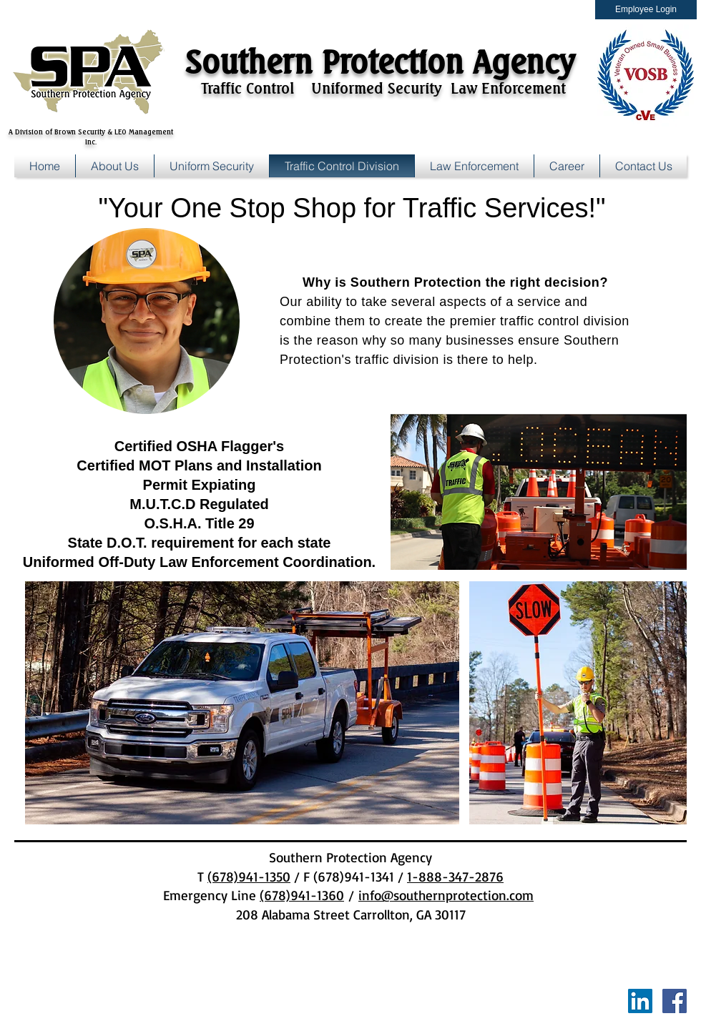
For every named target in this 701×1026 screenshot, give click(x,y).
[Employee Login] (646, 9)
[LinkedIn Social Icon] (640, 1001)
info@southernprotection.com (446, 895)
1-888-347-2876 (455, 876)
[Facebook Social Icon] (674, 1001)
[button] (566, 165)
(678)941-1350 (248, 876)
